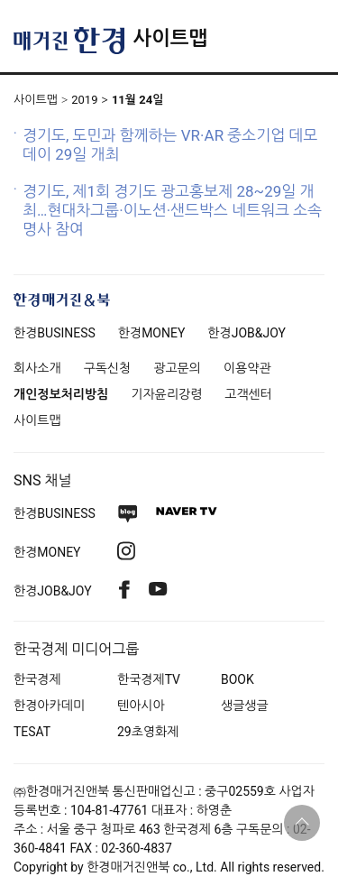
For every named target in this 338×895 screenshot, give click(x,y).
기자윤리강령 (166, 394)
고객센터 (248, 394)
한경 (55, 333)
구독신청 (108, 368)
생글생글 (245, 705)
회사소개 (37, 368)
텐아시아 (141, 705)
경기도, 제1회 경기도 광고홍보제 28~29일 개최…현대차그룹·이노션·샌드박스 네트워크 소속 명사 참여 (172, 210)
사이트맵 (169, 38)
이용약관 (247, 368)
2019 (84, 99)
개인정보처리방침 (61, 394)
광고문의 (177, 368)
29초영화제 (147, 731)
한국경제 (37, 679)
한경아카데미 (49, 705)
